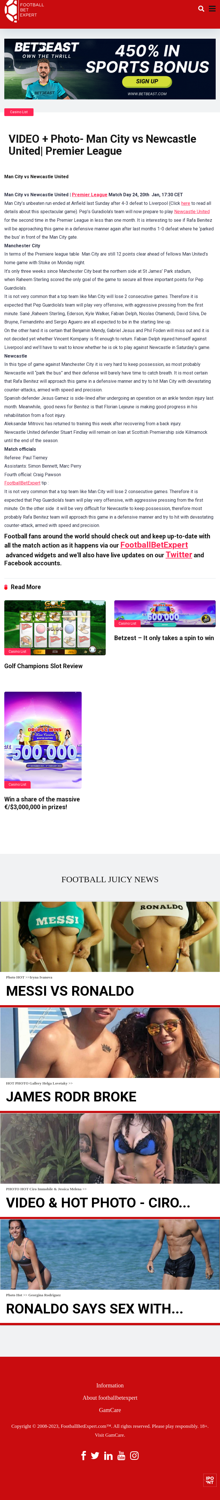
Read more (110, 1006)
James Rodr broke (71, 1097)
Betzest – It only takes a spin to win (164, 638)
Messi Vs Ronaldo (70, 991)
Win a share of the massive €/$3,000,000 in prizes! (42, 803)
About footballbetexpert (110, 1397)
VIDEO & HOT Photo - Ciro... (98, 1203)
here (185, 203)
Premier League (89, 194)
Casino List (19, 112)
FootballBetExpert (22, 483)
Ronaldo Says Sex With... (94, 1309)
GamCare (110, 1410)
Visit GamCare (109, 1435)
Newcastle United (192, 211)
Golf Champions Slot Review (43, 666)
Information (110, 1385)
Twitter (179, 554)
